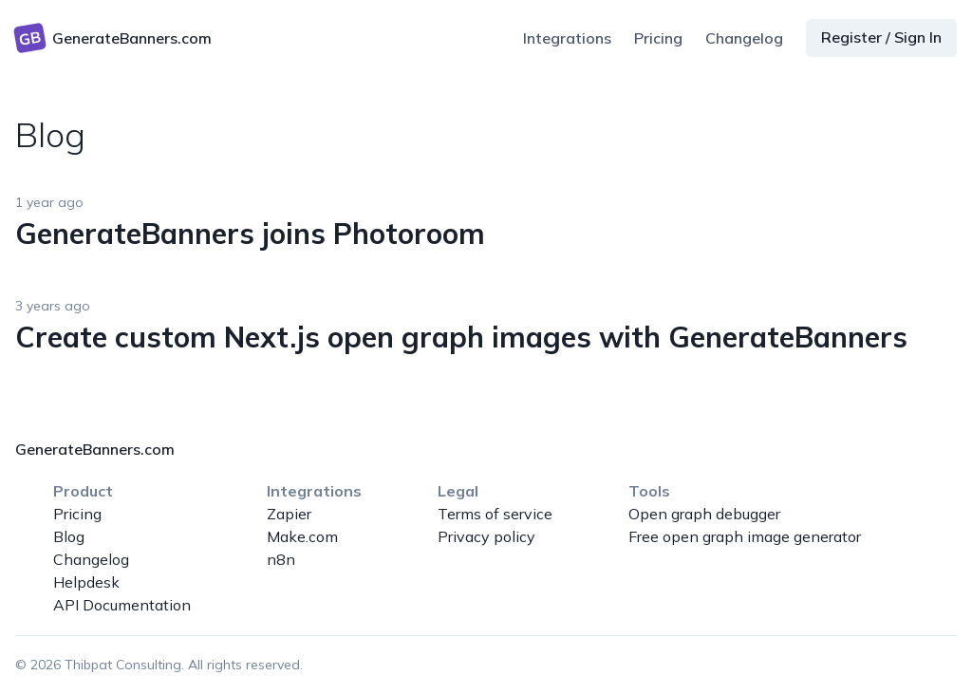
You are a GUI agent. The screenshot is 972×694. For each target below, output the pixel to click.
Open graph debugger (704, 513)
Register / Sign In (881, 37)
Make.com (302, 536)
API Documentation (122, 604)
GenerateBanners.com (95, 449)
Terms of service (495, 513)
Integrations (567, 37)
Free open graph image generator (744, 536)
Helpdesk (86, 581)
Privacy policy (486, 536)
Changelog (744, 37)
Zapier (289, 513)
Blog (68, 536)
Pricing (658, 37)
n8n (281, 559)
